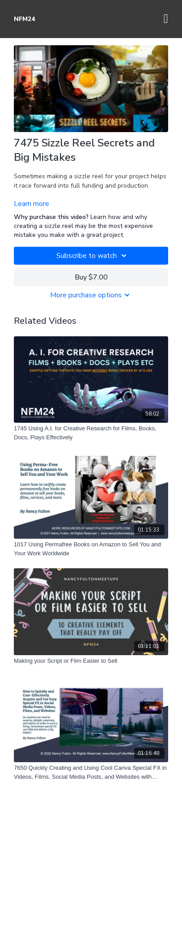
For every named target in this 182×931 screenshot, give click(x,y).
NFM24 (24, 19)
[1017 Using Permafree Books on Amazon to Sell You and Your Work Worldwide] (91, 549)
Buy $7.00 (91, 277)
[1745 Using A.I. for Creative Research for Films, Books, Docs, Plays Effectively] (91, 433)
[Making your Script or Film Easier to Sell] (91, 660)
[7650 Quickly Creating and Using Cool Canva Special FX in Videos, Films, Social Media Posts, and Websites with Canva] (91, 772)
